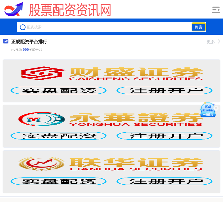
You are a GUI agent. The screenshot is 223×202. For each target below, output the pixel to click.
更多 (213, 41)
